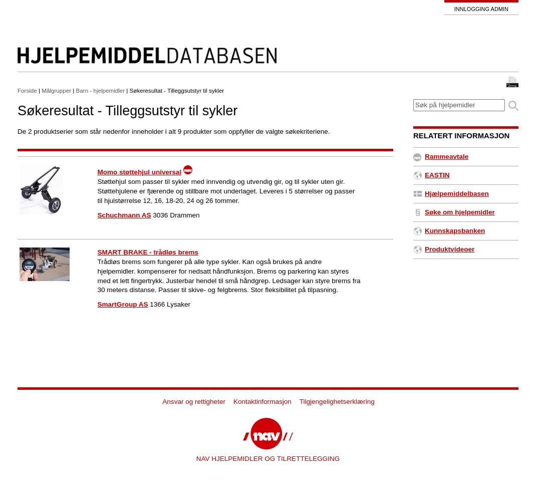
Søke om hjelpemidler (454, 212)
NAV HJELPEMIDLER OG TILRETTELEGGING (268, 458)
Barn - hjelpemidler (100, 90)
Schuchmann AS (124, 215)
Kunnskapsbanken (449, 230)
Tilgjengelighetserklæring (337, 401)
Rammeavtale (440, 156)
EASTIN (431, 175)
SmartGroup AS (123, 304)
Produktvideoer (443, 249)
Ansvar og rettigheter (193, 401)
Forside (27, 90)
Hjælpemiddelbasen (451, 193)
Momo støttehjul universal (140, 172)
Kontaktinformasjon (262, 401)
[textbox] (459, 105)
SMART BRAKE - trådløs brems (148, 252)
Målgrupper (56, 90)
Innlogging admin (481, 9)
